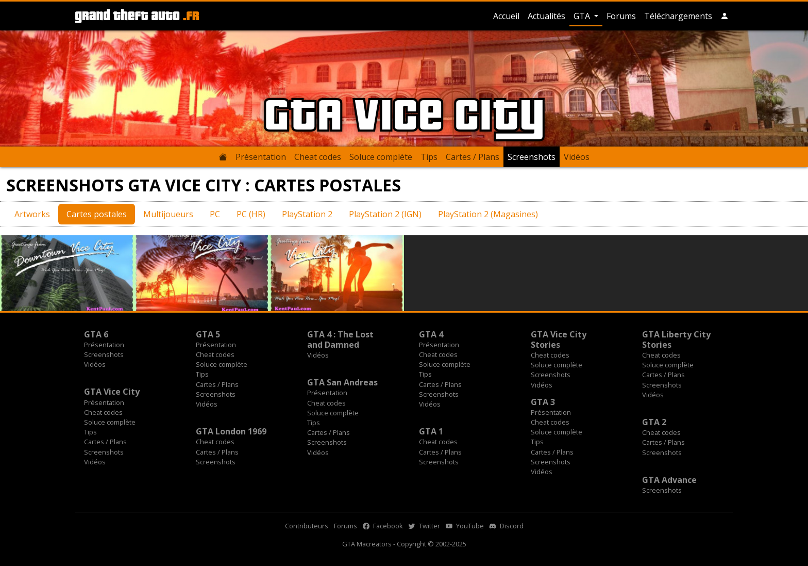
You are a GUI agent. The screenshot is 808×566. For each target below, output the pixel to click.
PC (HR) (251, 214)
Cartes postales (96, 214)
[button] (724, 16)
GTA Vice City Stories (558, 339)
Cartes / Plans (472, 157)
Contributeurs (306, 525)
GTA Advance (669, 480)
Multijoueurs (168, 214)
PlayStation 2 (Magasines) (488, 214)
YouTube (465, 525)
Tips (428, 157)
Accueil (506, 16)
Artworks (32, 214)
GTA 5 (208, 334)
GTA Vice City (112, 391)
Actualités (546, 16)
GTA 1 (431, 431)
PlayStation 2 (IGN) (385, 214)
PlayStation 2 (307, 214)
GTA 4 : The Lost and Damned (340, 339)
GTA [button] (583, 16)
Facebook (383, 525)
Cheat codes (317, 157)
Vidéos (577, 157)
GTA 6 (96, 334)
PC (215, 214)
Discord (507, 525)
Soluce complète (380, 157)
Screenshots (532, 157)
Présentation (260, 157)
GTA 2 (654, 422)
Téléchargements (678, 16)
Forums (621, 16)
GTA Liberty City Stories (676, 339)
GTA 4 (431, 334)
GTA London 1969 (231, 431)
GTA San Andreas (342, 382)
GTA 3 (543, 402)
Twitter (424, 525)
